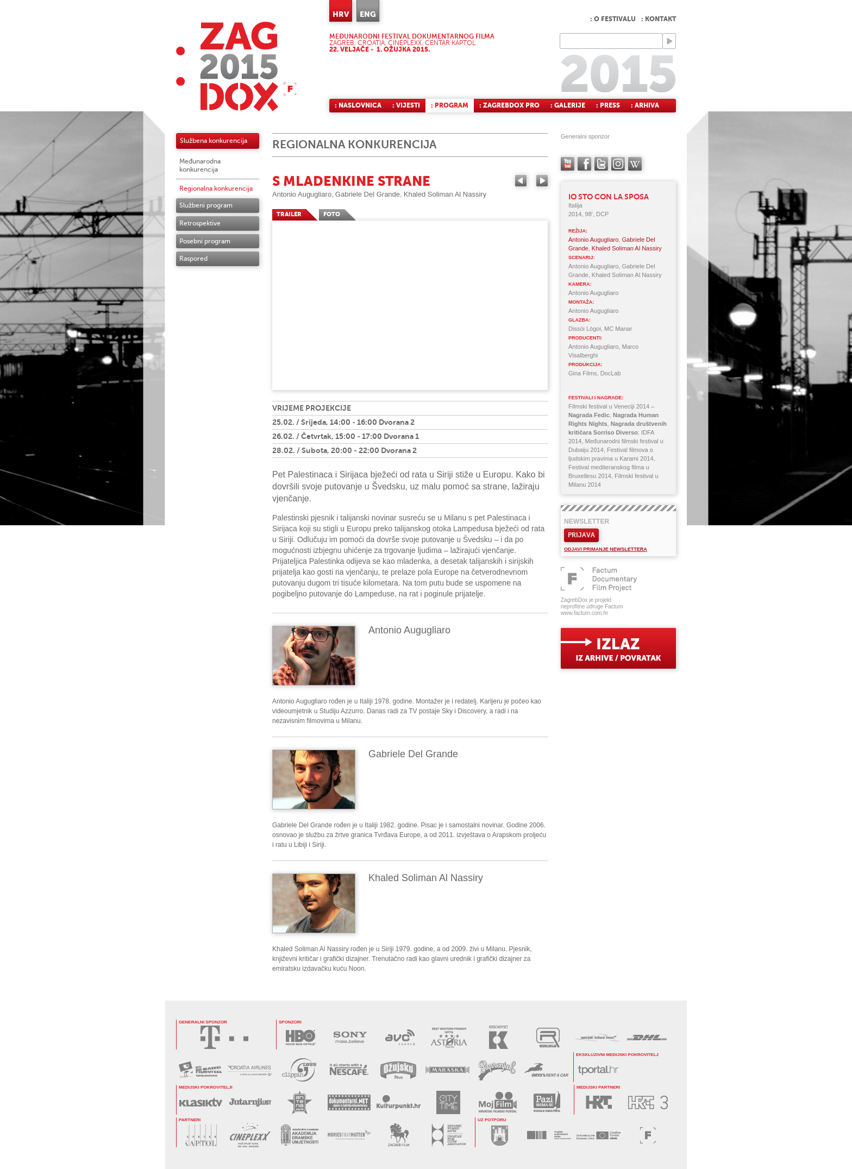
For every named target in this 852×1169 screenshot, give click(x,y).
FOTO (331, 214)
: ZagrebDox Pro (509, 105)
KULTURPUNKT (399, 1102)
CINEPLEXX (250, 1135)
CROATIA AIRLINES (250, 1070)
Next (542, 180)
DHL (647, 1037)
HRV (341, 14)
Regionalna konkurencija (216, 188)
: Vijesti (406, 105)
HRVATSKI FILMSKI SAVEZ (448, 1135)
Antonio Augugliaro (301, 194)
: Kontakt (658, 19)
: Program (449, 105)
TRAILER (289, 214)
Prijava (581, 535)
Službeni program (206, 205)
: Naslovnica (358, 105)
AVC (400, 1037)
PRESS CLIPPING (299, 1070)
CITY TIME (448, 1102)
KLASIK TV (201, 1102)
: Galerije (567, 105)
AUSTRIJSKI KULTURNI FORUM (597, 1037)
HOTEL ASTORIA (449, 1037)
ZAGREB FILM (399, 1135)
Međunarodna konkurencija (200, 165)
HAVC (549, 1135)
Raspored (193, 258)
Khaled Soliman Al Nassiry (445, 194)
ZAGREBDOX (236, 66)
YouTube (567, 164)
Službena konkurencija (213, 140)
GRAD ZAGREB (500, 1135)
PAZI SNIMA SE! (547, 1102)
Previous (521, 180)
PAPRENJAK (497, 1070)
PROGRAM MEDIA (599, 1135)
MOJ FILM (497, 1102)
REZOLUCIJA (548, 1037)
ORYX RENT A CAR (546, 1070)
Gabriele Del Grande (367, 194)
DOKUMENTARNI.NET (349, 1102)
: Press (608, 105)
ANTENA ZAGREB (300, 1102)
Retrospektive (200, 223)
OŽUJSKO (398, 1070)
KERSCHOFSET (499, 1037)
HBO (301, 1037)
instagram (618, 164)
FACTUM (648, 1135)
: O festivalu (613, 19)
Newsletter (586, 521)
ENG (368, 14)
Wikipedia (635, 164)
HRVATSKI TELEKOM (224, 1037)
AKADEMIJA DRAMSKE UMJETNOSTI (300, 1135)
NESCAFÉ (349, 1070)
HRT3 (648, 1102)
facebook (584, 164)
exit (618, 648)
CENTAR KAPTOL (201, 1135)
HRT (599, 1102)
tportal (598, 1070)
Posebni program (204, 241)
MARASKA (447, 1070)
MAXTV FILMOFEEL (200, 1070)
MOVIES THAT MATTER (349, 1135)
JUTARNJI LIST (250, 1102)
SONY (350, 1037)
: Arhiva (645, 105)
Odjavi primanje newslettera (605, 549)
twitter (601, 164)
